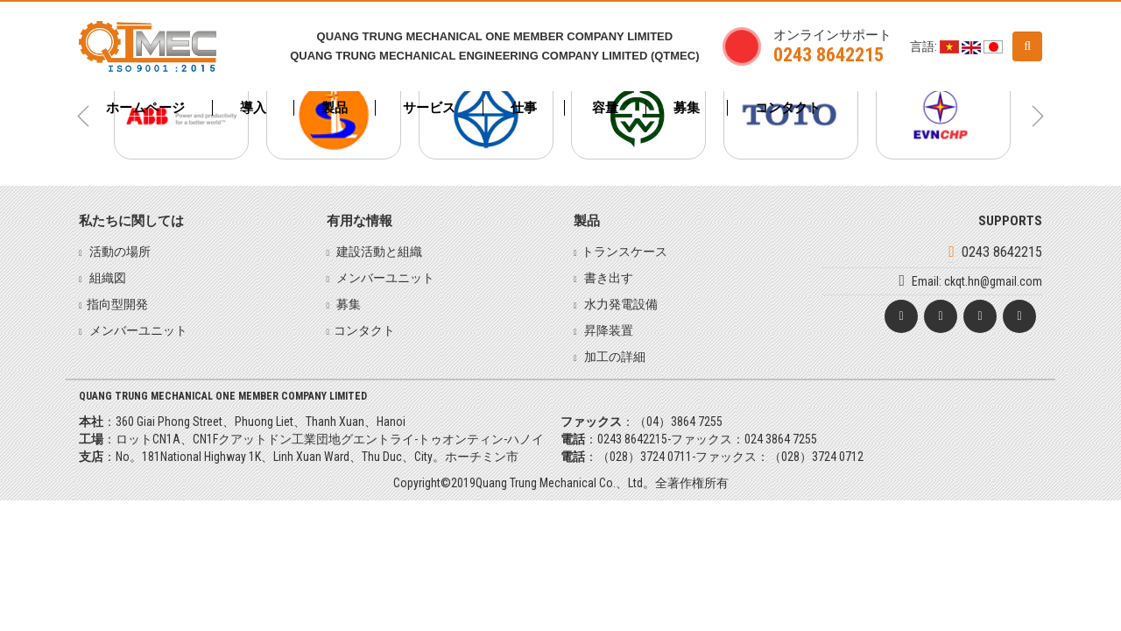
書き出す (607, 278)
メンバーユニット (137, 330)
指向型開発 (117, 304)
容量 (605, 108)
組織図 (106, 278)
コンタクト (788, 108)
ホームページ (145, 108)
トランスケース (624, 252)
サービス (429, 108)
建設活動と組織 (378, 252)
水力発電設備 (620, 304)
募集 (686, 108)
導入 (253, 108)
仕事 (524, 108)
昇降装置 (607, 330)
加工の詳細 (613, 357)
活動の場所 (119, 252)
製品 (334, 108)
